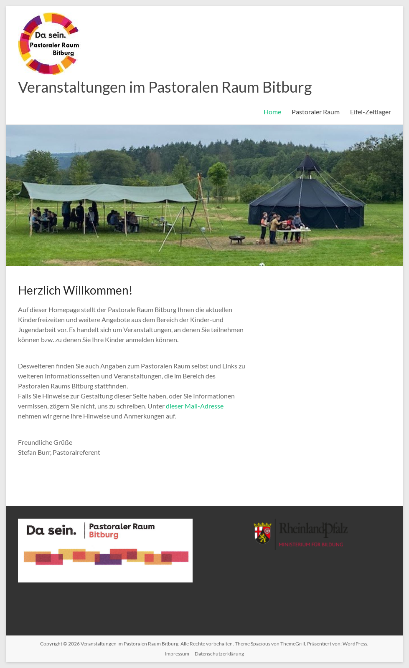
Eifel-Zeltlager (370, 112)
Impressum (177, 653)
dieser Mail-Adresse (195, 406)
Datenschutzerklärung (219, 653)
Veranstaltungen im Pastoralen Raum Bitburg (165, 87)
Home (272, 112)
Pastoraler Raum (316, 112)
